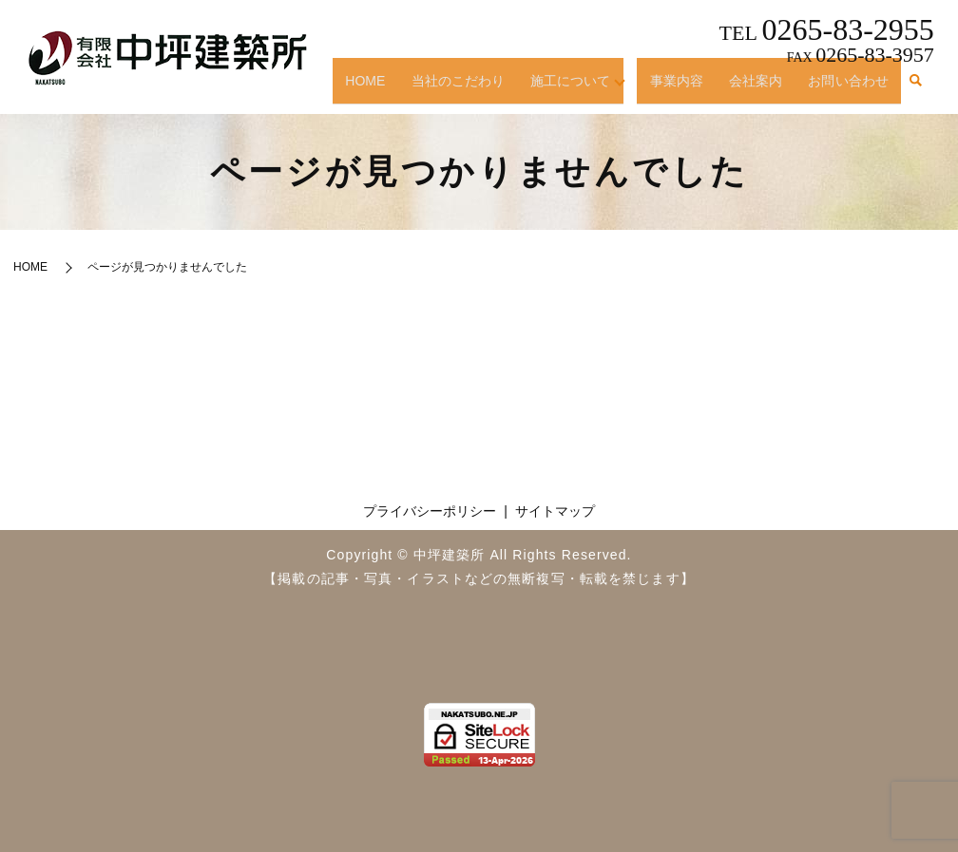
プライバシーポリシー (429, 511)
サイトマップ (555, 511)
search (915, 89)
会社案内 (762, 88)
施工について (585, 88)
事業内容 (687, 88)
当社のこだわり (477, 88)
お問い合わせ (850, 88)
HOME (388, 88)
